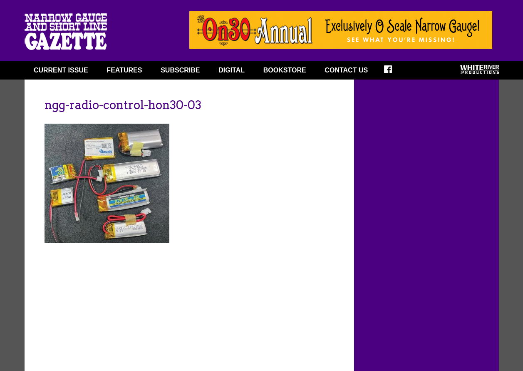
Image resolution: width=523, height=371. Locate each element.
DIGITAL (231, 70)
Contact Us (346, 70)
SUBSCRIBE (180, 70)
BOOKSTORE (284, 70)
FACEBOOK (393, 72)
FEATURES (124, 70)
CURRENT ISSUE (61, 70)
